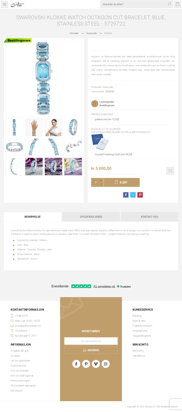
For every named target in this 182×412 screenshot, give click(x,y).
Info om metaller (20, 370)
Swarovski (108, 87)
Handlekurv (139, 355)
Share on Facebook (126, 195)
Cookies (15, 355)
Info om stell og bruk (22, 375)
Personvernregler (20, 380)
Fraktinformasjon (142, 325)
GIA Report (17, 390)
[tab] (33, 217)
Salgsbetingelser (142, 335)
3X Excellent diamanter (23, 385)
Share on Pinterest (140, 195)
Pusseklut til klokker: (106, 129)
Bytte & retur (139, 320)
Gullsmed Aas (18, 365)
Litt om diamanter (20, 360)
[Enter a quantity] (94, 182)
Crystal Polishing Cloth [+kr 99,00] (113, 154)
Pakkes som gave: (102, 114)
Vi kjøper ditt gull (19, 350)
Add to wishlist (170, 171)
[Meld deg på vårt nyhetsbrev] (91, 341)
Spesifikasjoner (91, 216)
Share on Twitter (133, 195)
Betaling (137, 315)
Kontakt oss (149, 216)
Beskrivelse (33, 216)
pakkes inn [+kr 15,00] (107, 119)
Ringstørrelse (140, 330)
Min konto (138, 350)
